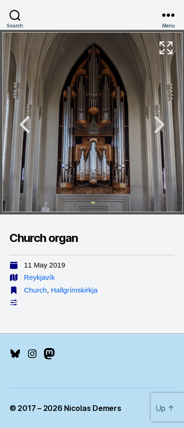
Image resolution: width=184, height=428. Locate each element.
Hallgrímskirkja (74, 290)
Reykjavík (39, 277)
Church (35, 290)
